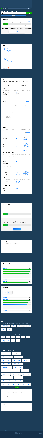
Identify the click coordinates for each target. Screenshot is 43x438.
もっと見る (16, 396)
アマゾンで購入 (19, 15)
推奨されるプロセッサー (7, 60)
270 (7, 17)
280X (15, 17)
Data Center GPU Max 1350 (26, 159)
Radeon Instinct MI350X (26, 144)
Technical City (3, 8)
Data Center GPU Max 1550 (26, 157)
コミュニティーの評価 (6, 62)
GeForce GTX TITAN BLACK (6, 306)
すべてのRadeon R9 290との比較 (8, 61)
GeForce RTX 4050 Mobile (26, 182)
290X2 (24, 17)
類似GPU (5, 59)
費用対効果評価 (6, 48)
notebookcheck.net (16, 433)
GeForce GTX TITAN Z (5, 308)
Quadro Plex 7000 (26, 101)
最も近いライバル (6, 57)
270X (12, 17)
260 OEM (5, 17)
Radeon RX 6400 (5, 290)
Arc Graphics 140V (26, 146)
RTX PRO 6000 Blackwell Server (28, 21)
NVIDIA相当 (5, 58)
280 (13, 17)
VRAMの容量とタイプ (6, 51)
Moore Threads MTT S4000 (26, 154)
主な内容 (5, 47)
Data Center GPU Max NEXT (26, 155)
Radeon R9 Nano (5, 277)
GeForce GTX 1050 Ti (5, 319)
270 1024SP (9, 17)
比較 (29, 13)
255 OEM (2, 17)
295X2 (26, 17)
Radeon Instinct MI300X (26, 150)
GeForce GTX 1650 (5, 288)
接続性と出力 (5, 52)
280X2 (17, 17)
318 (16, 91)
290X (22, 17)
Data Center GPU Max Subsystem (25, 148)
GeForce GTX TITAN (5, 279)
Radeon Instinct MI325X (26, 178)
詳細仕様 (5, 49)
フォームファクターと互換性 (7, 50)
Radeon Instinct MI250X (26, 180)
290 (20, 17)
